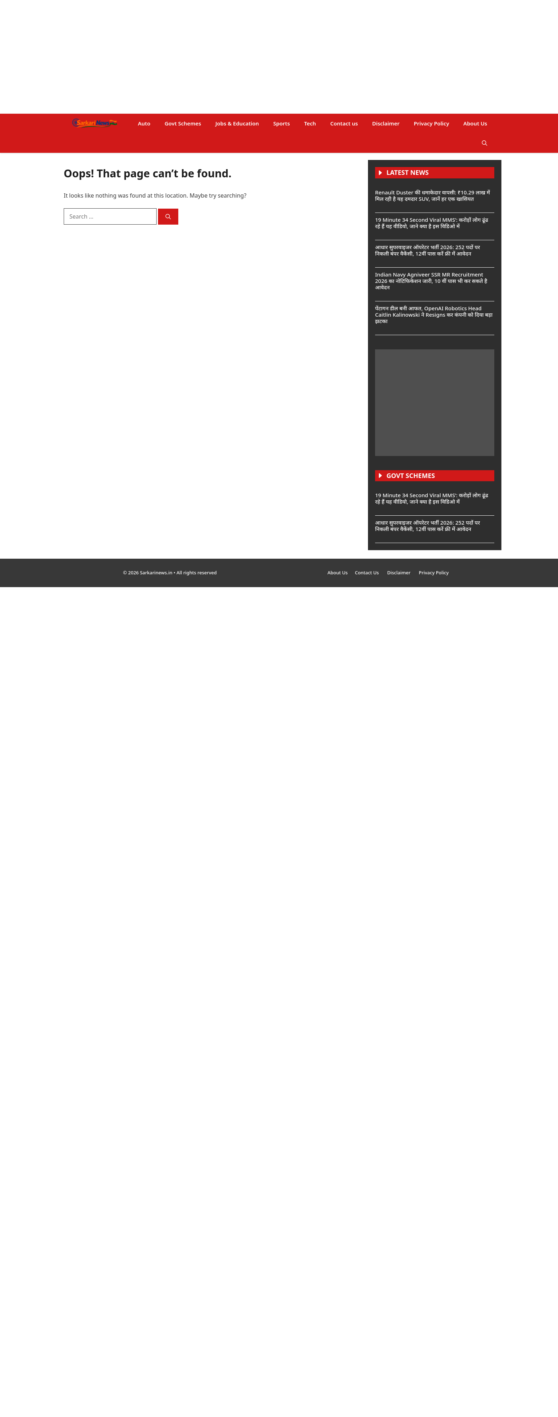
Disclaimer (386, 123)
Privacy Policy (431, 123)
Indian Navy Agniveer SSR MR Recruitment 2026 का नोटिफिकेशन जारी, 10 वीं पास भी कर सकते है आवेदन (431, 281)
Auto (144, 123)
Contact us (344, 123)
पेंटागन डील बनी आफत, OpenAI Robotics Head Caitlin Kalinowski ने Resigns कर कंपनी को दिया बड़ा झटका (434, 314)
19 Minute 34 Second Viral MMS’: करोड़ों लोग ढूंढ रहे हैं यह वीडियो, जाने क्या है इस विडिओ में (431, 223)
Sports (281, 123)
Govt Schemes (182, 123)
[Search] (168, 217)
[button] (484, 143)
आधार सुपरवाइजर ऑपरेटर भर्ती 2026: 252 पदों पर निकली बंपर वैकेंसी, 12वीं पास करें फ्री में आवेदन (427, 250)
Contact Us (367, 572)
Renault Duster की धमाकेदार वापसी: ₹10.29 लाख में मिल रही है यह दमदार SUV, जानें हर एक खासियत (432, 195)
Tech (310, 123)
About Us (475, 123)
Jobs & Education (237, 123)
